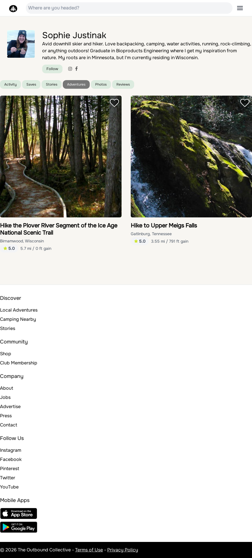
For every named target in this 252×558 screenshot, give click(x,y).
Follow (52, 68)
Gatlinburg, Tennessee (151, 233)
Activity (10, 84)
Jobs (5, 397)
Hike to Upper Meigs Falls (164, 225)
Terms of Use (89, 550)
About (6, 388)
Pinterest (9, 469)
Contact (8, 425)
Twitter (7, 478)
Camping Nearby (18, 319)
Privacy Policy (122, 550)
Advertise (10, 406)
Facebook (11, 459)
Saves (31, 84)
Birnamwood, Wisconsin (22, 241)
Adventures (76, 84)
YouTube (9, 487)
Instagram (10, 450)
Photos (101, 84)
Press (6, 416)
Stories (51, 84)
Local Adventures (19, 310)
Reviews (123, 84)
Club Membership (18, 363)
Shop (5, 354)
